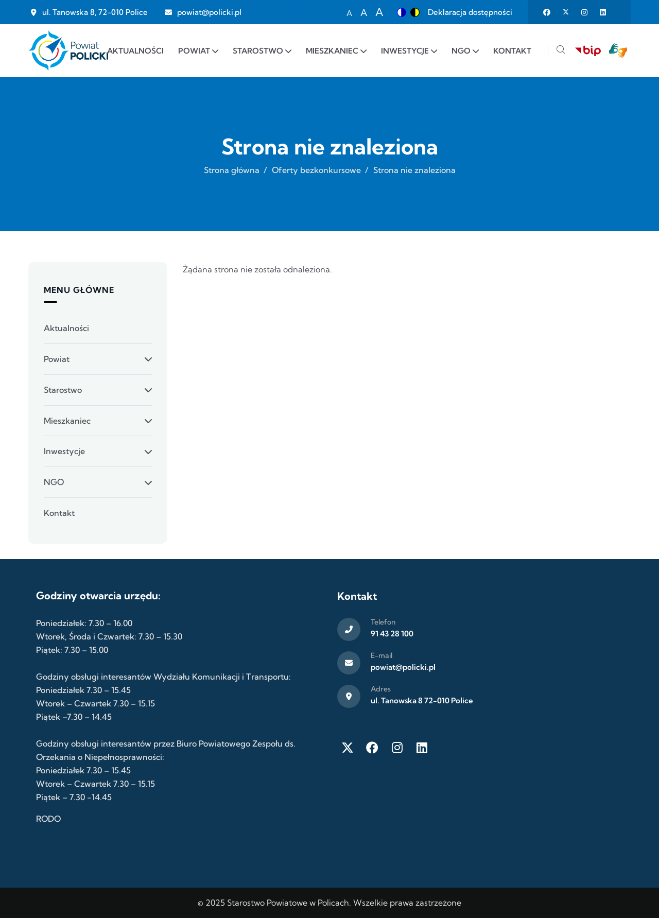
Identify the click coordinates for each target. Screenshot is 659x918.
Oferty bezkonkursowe (316, 170)
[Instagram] (397, 747)
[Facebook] (372, 747)
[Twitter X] (347, 747)
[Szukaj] (561, 50)
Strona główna (231, 170)
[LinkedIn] (421, 747)
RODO (48, 818)
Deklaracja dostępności (470, 12)
